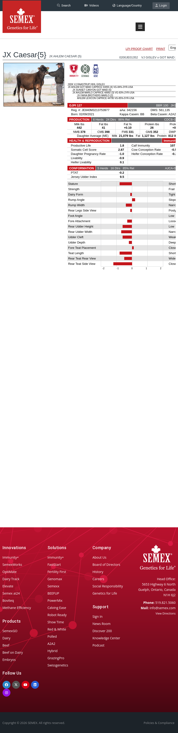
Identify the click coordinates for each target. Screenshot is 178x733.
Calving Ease (57, 607)
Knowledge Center (106, 638)
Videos (91, 5)
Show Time (56, 622)
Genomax (55, 579)
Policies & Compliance (159, 723)
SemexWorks (12, 564)
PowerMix (55, 600)
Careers (98, 579)
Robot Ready (57, 615)
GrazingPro (56, 658)
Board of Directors (106, 564)
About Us (99, 557)
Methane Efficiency (17, 607)
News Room (101, 623)
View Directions (165, 613)
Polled (52, 636)
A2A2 (51, 643)
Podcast (98, 645)
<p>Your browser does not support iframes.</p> (89, 273)
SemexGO (10, 631)
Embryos (9, 659)
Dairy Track (11, 579)
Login (161, 5)
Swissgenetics (58, 665)
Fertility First (57, 572)
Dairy (6, 638)
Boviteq (8, 600)
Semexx (53, 586)
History (97, 572)
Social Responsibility (107, 586)
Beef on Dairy (13, 652)
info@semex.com (162, 608)
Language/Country (127, 5)
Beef (6, 645)
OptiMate (10, 572)
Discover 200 (102, 631)
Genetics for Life (104, 593)
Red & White (57, 629)
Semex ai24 (11, 593)
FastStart (54, 564)
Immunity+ (11, 557)
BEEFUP (53, 593)
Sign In (97, 616)
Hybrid (53, 651)
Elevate (8, 586)
